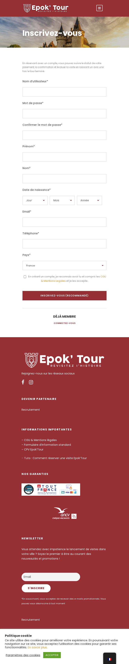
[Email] (51, 577)
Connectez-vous (64, 323)
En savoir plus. (37, 647)
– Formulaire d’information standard (46, 445)
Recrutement (31, 410)
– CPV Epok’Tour (33, 449)
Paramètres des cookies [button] (23, 655)
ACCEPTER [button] (52, 655)
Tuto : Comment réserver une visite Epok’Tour (55, 458)
